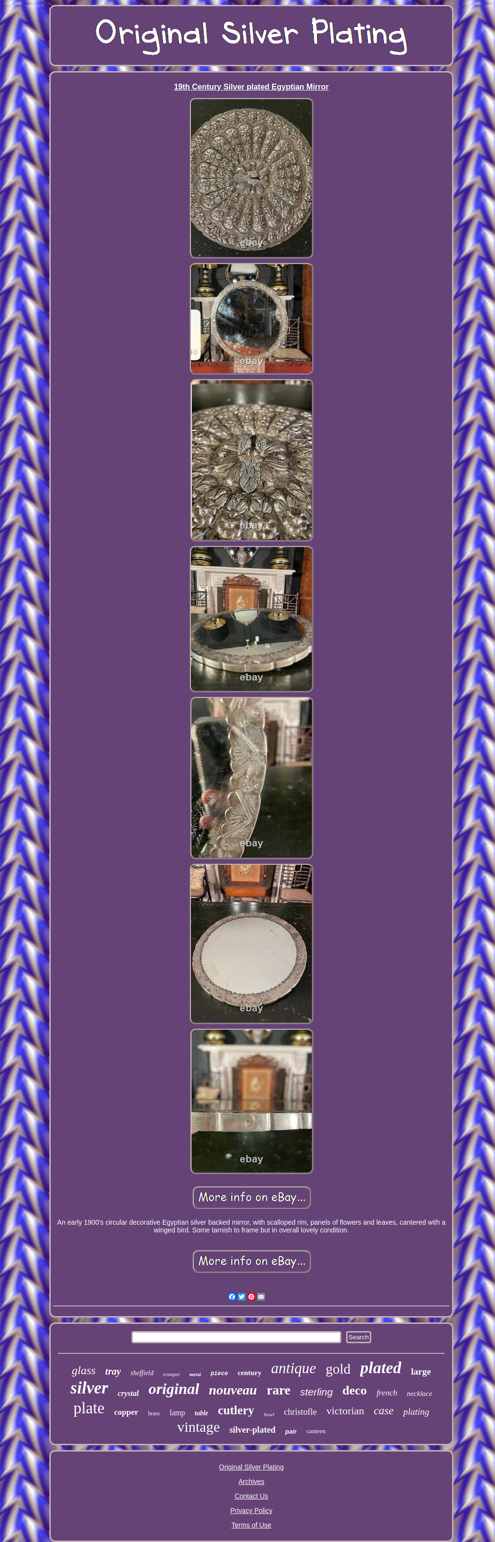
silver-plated (253, 1430)
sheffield (142, 1373)
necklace (419, 1393)
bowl (269, 1414)
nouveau (233, 1389)
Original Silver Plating (251, 1467)
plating (416, 1412)
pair (291, 1431)
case (383, 1411)
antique (293, 1368)
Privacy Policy (251, 1510)
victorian (345, 1411)
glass (83, 1370)
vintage (198, 1427)
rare (279, 1390)
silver (89, 1388)
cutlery (236, 1410)
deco (354, 1390)
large (421, 1371)
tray (113, 1371)
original (173, 1388)
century (250, 1373)
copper (126, 1412)
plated (380, 1368)
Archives (251, 1481)
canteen (316, 1431)
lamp (177, 1413)
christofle (300, 1412)
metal (195, 1374)
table (201, 1413)
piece (219, 1373)
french (387, 1392)
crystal (128, 1393)
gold (338, 1369)
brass (154, 1413)
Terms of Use (251, 1525)
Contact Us (251, 1496)
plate (88, 1408)
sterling (316, 1391)
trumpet (171, 1374)
